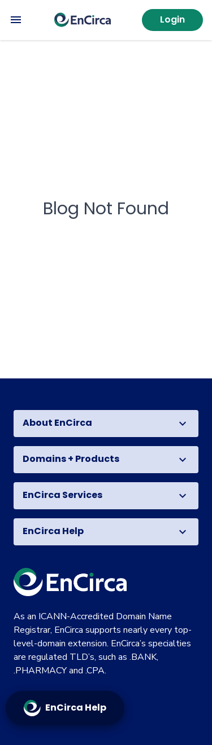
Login (172, 19)
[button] (106, 423)
